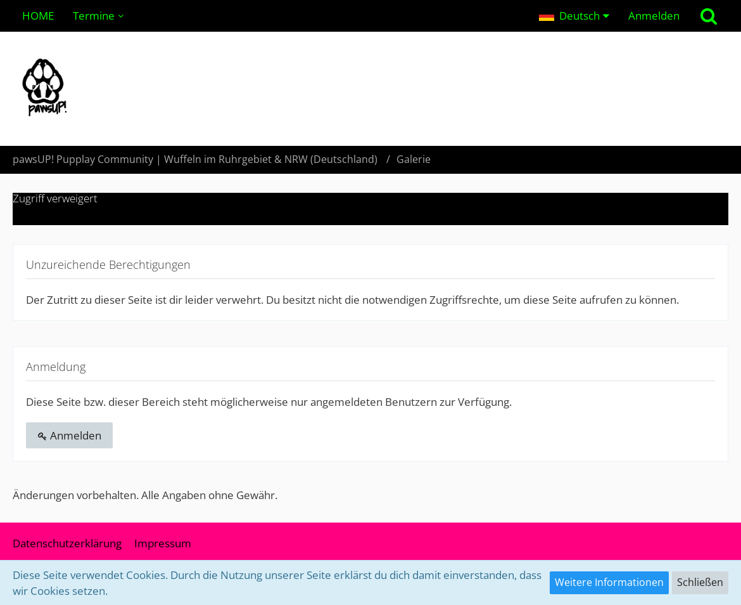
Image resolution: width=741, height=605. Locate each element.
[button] (574, 16)
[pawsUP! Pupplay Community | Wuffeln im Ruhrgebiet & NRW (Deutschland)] (370, 89)
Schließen (700, 582)
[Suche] (708, 16)
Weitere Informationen (609, 582)
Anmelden (654, 15)
